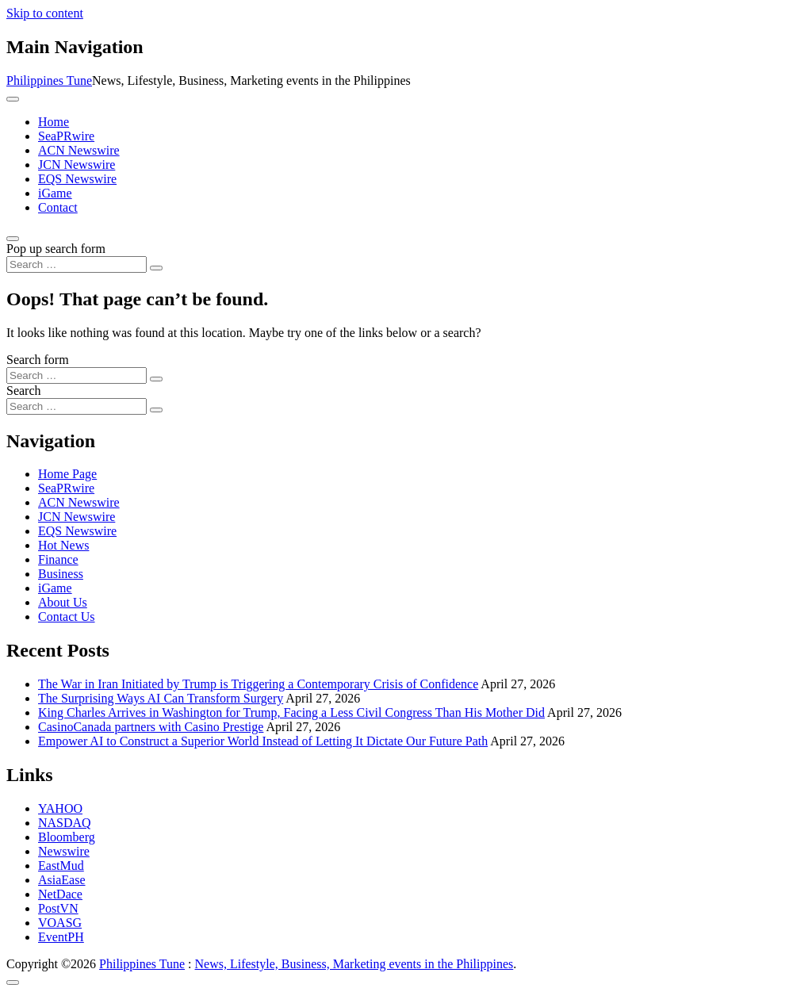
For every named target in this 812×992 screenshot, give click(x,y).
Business (60, 573)
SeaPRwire (66, 136)
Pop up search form (55, 248)
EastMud (61, 865)
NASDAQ (64, 822)
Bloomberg (66, 837)
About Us (62, 602)
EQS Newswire (77, 179)
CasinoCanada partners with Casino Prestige (150, 726)
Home (53, 121)
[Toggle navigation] (12, 99)
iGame (55, 193)
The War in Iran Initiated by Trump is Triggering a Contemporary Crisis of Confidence (258, 684)
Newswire (64, 851)
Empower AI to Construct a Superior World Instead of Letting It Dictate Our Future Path (263, 741)
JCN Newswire (76, 164)
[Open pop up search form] (12, 238)
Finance (58, 559)
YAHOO (60, 808)
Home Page (67, 474)
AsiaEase (62, 880)
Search (23, 390)
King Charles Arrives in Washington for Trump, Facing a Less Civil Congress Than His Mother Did (291, 712)
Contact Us (66, 616)
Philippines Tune (49, 80)
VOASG (60, 922)
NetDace (60, 894)
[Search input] (76, 264)
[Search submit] (156, 268)
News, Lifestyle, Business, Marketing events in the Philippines (354, 964)
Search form (37, 359)
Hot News (63, 545)
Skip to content (44, 13)
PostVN (58, 908)
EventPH (61, 937)
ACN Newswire (79, 150)
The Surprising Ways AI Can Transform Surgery (160, 698)
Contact (58, 207)
